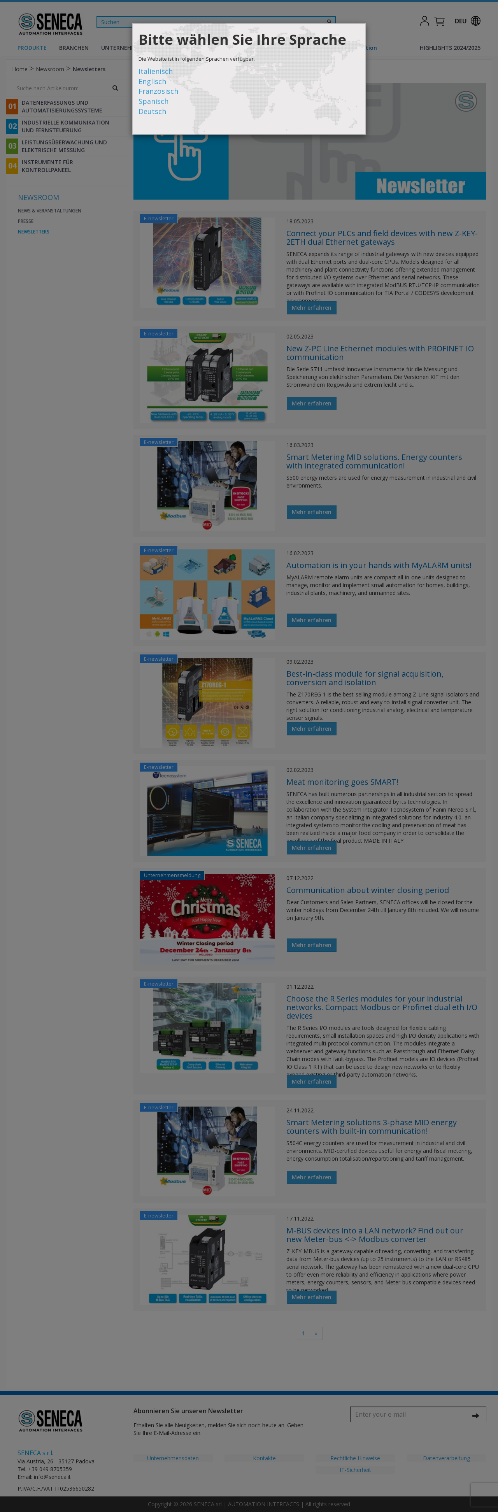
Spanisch (153, 101)
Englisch (152, 81)
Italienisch (156, 71)
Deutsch (152, 111)
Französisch (158, 91)
